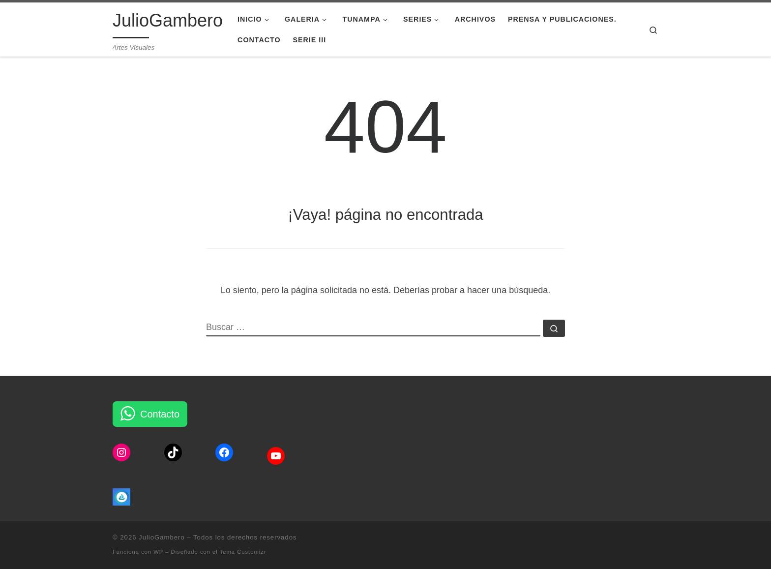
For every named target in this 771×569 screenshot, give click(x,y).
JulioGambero (162, 537)
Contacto (159, 414)
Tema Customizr (243, 552)
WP (158, 552)
